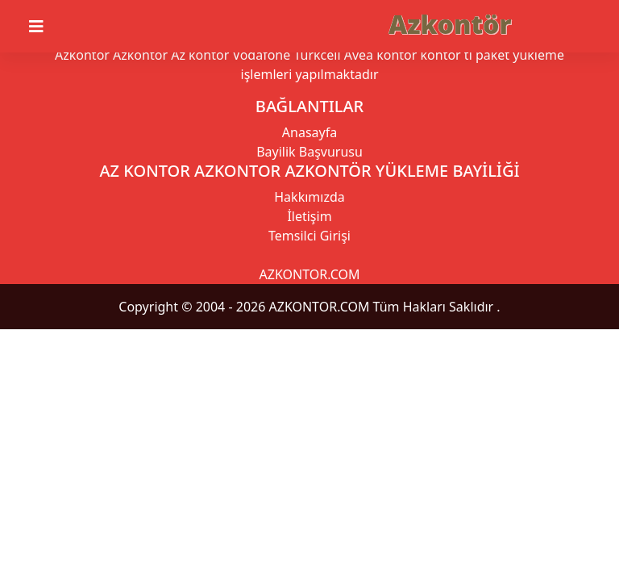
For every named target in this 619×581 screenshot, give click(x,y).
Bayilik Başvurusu (309, 152)
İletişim (309, 216)
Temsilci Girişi (309, 236)
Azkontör (449, 23)
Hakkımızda (309, 197)
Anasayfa (309, 132)
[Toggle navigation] (46, 26)
